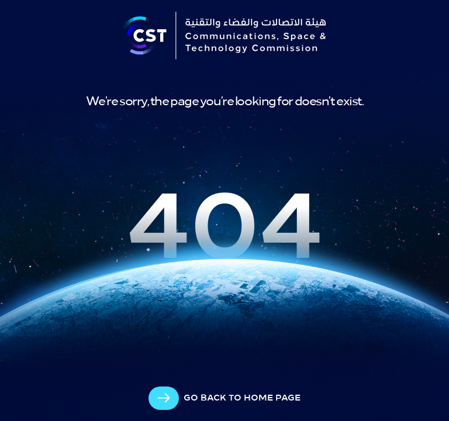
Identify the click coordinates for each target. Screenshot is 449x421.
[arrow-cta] (224, 398)
